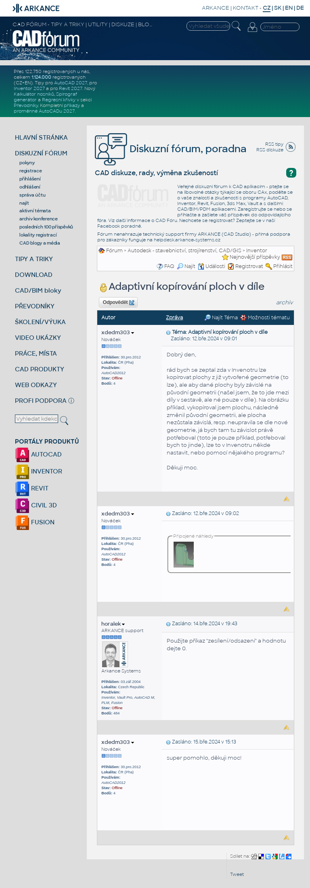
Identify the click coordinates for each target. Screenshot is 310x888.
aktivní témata (35, 211)
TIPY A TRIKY (34, 259)
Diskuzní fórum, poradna (171, 148)
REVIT (31, 488)
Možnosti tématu (265, 317)
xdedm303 (117, 332)
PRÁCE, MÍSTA (36, 353)
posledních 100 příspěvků (46, 227)
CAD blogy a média (39, 243)
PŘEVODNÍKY (34, 306)
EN (289, 7)
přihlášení (30, 179)
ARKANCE (215, 7)
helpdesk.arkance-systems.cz (187, 240)
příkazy (72, 105)
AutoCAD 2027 (70, 83)
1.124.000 (41, 77)
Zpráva (174, 317)
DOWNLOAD (33, 275)
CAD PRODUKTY (39, 369)
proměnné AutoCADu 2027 (44, 111)
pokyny (27, 162)
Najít (186, 266)
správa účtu (32, 195)
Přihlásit (283, 266)
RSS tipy (274, 144)
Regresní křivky (58, 100)
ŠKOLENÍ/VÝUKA (40, 322)
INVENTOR (38, 471)
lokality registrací (38, 235)
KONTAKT (245, 7)
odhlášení (29, 187)
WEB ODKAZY (36, 385)
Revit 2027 (70, 88)
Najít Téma (221, 317)
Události (211, 266)
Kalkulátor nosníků (34, 94)
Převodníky (26, 105)
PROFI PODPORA (41, 400)
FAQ (169, 266)
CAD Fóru (166, 220)
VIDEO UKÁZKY (38, 337)
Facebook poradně (119, 226)
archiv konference (38, 219)
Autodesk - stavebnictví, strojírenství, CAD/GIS (184, 250)
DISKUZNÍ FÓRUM (41, 153)
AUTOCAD (38, 454)
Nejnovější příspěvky (255, 257)
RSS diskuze (269, 150)
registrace (30, 171)
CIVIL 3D (36, 505)
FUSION (34, 522)
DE (300, 7)
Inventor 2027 (29, 88)
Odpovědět (119, 302)
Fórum (114, 250)
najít (24, 203)
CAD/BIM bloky (38, 290)
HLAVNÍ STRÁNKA (41, 137)
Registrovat (249, 266)
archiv (284, 302)
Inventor (256, 250)
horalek (113, 623)
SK (277, 7)
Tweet (237, 874)
